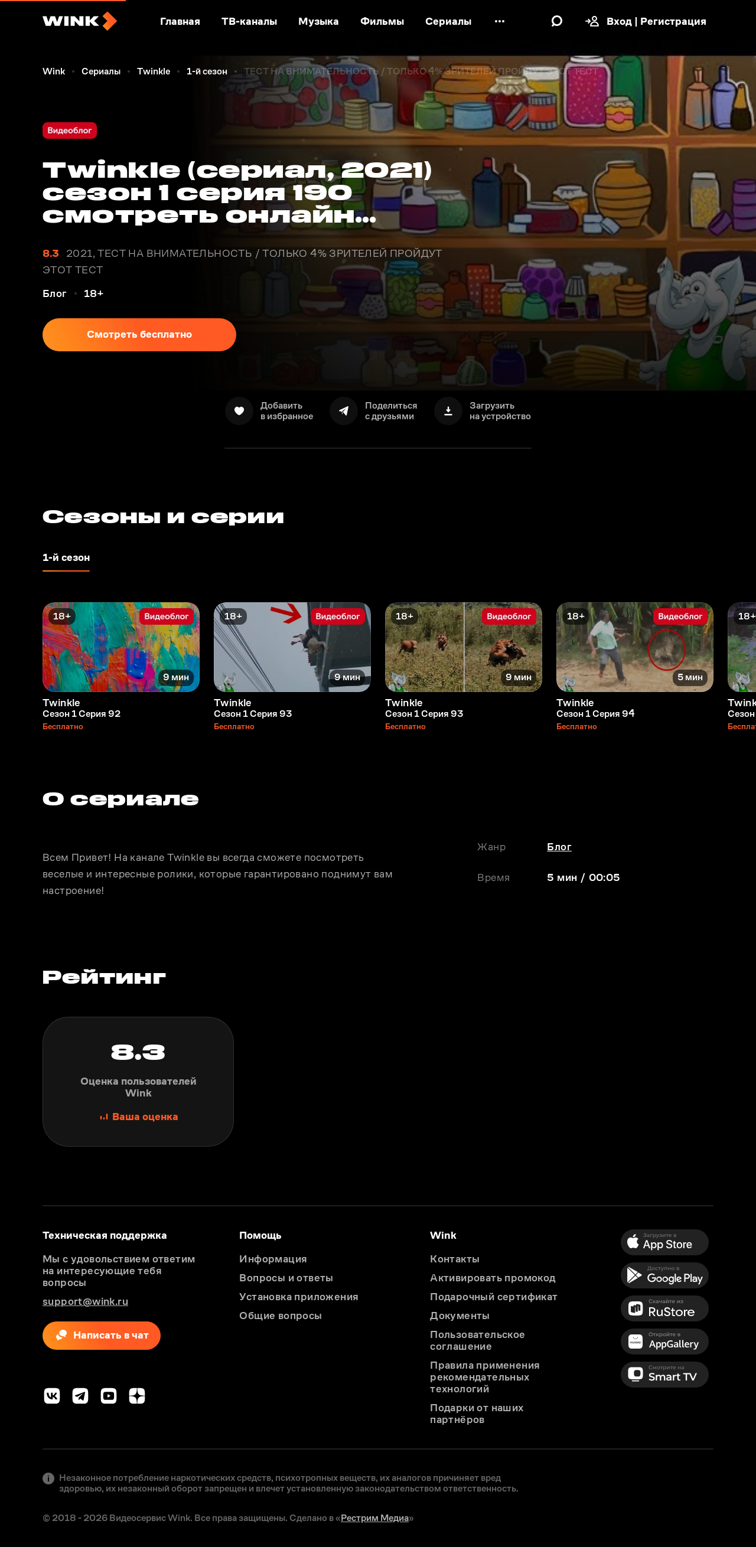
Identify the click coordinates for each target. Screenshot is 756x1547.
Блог (559, 847)
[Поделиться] (374, 411)
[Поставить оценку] (138, 1082)
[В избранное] (269, 411)
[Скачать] (482, 411)
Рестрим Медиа (375, 1518)
